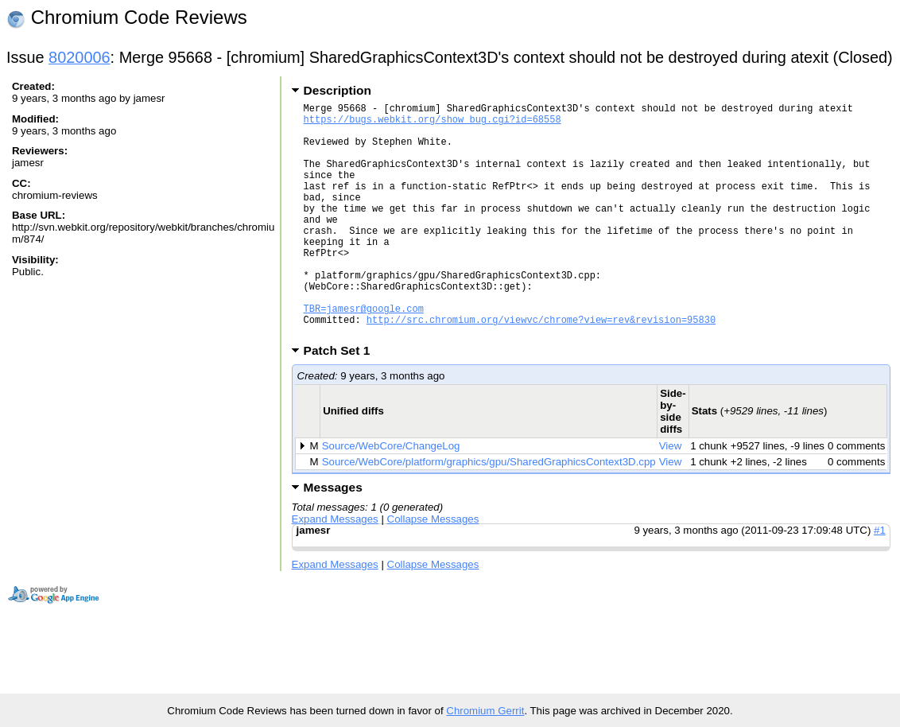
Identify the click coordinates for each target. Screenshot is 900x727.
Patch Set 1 (342, 400)
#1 (880, 580)
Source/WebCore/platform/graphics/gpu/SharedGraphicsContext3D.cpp (489, 512)
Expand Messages (335, 569)
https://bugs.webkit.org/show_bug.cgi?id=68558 (432, 123)
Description (337, 90)
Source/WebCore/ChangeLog (391, 496)
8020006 (79, 57)
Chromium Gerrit (485, 711)
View (670, 496)
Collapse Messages (433, 569)
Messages (333, 537)
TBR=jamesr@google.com (364, 353)
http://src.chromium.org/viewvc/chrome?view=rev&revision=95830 (541, 367)
